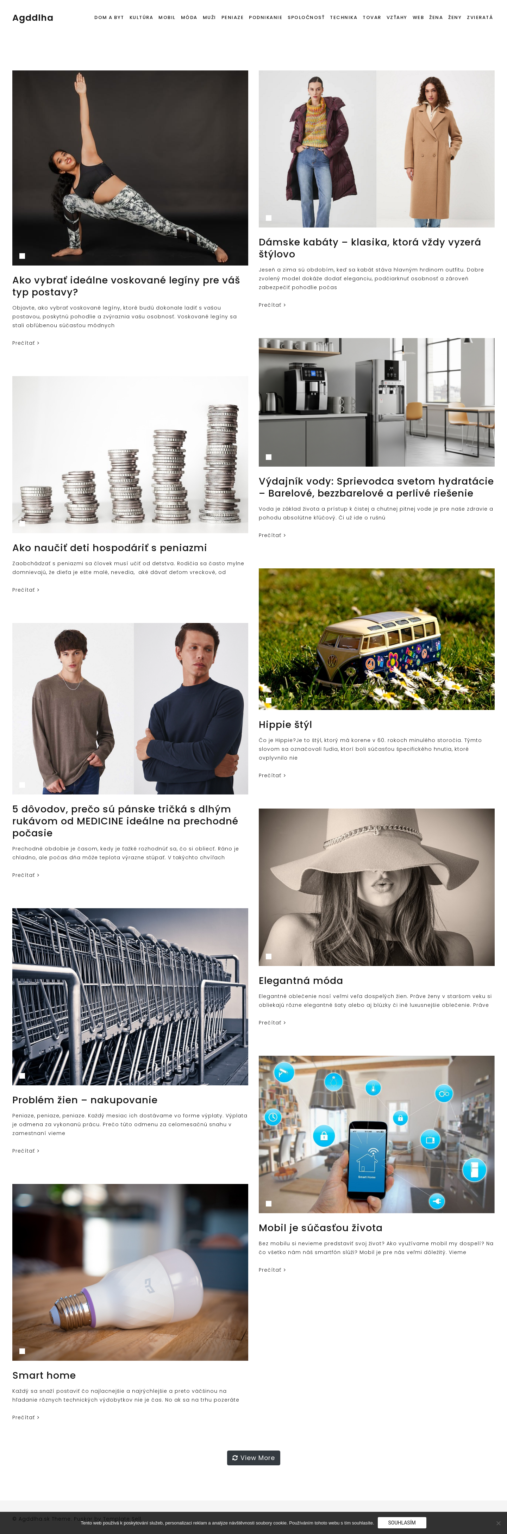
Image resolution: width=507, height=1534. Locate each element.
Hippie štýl (285, 724)
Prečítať (25, 343)
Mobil (167, 17)
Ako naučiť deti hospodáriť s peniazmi (109, 547)
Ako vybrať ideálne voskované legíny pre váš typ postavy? (126, 286)
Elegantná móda (301, 980)
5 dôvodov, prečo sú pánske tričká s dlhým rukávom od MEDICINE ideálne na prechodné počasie (125, 821)
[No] (498, 1523)
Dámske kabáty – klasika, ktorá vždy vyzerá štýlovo (370, 248)
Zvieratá (480, 17)
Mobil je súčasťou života (321, 1227)
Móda (189, 17)
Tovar (372, 17)
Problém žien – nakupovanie (85, 1099)
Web (418, 17)
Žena (436, 17)
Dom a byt (109, 17)
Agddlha (33, 18)
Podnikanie (265, 17)
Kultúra (142, 17)
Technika (343, 17)
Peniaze (232, 17)
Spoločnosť (306, 17)
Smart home (44, 1375)
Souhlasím (402, 1523)
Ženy (455, 17)
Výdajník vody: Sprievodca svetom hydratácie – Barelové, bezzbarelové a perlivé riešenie (376, 487)
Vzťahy (397, 17)
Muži (209, 17)
